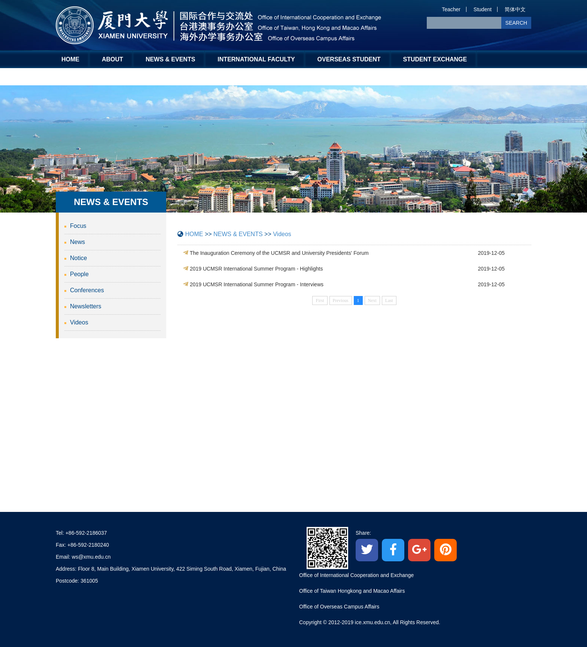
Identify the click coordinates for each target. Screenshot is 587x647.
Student (483, 9)
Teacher (451, 9)
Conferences (87, 290)
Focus (78, 226)
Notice (78, 258)
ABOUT (112, 59)
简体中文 (515, 9)
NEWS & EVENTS (170, 59)
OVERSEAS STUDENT (349, 59)
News (77, 242)
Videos (79, 322)
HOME (70, 59)
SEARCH (516, 23)
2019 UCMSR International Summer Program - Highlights (256, 269)
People (79, 274)
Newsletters (85, 306)
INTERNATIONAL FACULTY (256, 59)
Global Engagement (96, 76)
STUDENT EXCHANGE (435, 59)
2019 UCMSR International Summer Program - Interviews (256, 284)
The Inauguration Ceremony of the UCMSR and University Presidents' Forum (279, 253)
